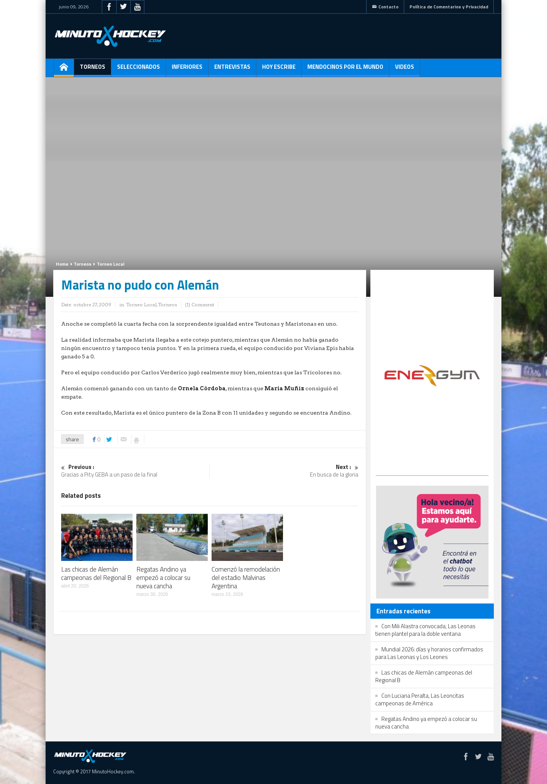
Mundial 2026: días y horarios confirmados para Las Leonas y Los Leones (429, 653)
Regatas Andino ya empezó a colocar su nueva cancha (163, 577)
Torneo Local (110, 264)
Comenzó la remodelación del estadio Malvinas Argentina (246, 577)
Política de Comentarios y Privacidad (448, 6)
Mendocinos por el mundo (345, 69)
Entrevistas (232, 69)
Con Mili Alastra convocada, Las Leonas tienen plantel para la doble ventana (425, 630)
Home (62, 264)
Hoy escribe (278, 69)
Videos (404, 69)
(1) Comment (199, 304)
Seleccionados (138, 69)
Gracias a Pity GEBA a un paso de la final (135, 471)
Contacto (385, 6)
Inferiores (187, 69)
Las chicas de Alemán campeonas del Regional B (96, 573)
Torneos (92, 69)
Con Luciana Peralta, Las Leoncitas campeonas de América (419, 699)
